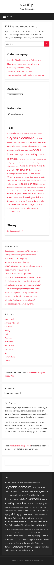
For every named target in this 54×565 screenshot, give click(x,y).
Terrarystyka (10, 357)
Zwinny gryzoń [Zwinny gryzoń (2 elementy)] (32, 208)
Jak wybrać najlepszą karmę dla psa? (20, 300)
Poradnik (8, 338)
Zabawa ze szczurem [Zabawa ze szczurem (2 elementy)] (16, 201)
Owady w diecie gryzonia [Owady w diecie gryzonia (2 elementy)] (18, 177)
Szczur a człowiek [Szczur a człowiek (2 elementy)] (35, 190)
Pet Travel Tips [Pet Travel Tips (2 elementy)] (24, 180)
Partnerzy (8, 334)
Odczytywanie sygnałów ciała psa (18, 270)
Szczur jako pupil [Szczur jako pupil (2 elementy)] (29, 194)
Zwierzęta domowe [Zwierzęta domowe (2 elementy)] (15, 205)
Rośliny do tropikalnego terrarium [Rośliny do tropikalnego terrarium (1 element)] (22, 187)
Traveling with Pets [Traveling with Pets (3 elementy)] (33, 197)
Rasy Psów (9, 349)
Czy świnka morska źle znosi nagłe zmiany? (22, 281)
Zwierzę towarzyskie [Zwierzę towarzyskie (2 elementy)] (16, 208)
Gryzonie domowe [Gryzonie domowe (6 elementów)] (20, 138)
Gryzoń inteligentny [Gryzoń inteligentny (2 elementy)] (35, 495)
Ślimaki (7, 353)
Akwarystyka (10, 319)
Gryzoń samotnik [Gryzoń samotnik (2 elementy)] (25, 150)
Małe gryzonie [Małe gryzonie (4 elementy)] (22, 169)
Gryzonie (8, 327)
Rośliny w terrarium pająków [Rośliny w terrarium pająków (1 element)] (20, 190)
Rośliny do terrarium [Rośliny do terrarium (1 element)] (20, 529)
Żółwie (7, 361)
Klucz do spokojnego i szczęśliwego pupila (22, 289)
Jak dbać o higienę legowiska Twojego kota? (23, 277)
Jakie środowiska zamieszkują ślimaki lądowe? (26, 75)
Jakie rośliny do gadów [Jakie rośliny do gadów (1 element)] (21, 507)
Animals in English (12, 323)
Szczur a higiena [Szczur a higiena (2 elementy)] (14, 194)
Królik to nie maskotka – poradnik (18, 274)
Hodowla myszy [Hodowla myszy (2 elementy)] (22, 159)
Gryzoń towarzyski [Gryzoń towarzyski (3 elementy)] (29, 498)
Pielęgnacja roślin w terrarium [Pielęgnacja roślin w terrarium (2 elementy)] (21, 525)
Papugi (7, 330)
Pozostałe (9, 342)
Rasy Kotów (9, 346)
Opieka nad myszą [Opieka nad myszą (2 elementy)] (32, 174)
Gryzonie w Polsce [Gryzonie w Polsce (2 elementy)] (31, 146)
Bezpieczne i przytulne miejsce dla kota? (21, 293)
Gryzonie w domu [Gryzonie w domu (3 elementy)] (36, 142)
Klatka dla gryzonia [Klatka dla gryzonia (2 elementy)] (28, 166)
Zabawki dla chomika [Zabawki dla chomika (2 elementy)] (35, 201)
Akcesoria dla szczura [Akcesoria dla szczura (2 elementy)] (16, 133)
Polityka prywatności (15, 231)
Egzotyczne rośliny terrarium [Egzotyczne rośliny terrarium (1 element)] (34, 133)
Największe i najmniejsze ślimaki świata (23, 64)
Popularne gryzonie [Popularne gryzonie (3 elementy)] (28, 183)
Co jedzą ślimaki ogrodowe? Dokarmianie (24, 60)
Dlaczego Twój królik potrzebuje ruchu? (21, 296)
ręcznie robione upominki (20, 446)
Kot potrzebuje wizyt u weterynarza (19, 304)
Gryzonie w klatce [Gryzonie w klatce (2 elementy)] (15, 146)
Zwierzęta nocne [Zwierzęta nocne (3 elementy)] (33, 204)
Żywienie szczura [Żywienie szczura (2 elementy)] (14, 211)
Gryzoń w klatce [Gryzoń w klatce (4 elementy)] (20, 503)
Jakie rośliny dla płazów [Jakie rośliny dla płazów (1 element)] (36, 159)
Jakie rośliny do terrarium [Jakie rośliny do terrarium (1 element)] (25, 163)
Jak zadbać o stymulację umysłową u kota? (23, 285)
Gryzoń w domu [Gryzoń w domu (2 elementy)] (26, 154)
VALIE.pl (27, 4)
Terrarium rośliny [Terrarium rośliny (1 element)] (17, 197)
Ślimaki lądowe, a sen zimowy (19, 71)
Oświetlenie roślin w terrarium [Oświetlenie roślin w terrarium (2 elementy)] (25, 521)
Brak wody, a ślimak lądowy (18, 68)
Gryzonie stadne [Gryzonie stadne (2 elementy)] (20, 143)
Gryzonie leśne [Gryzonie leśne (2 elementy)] (38, 487)
